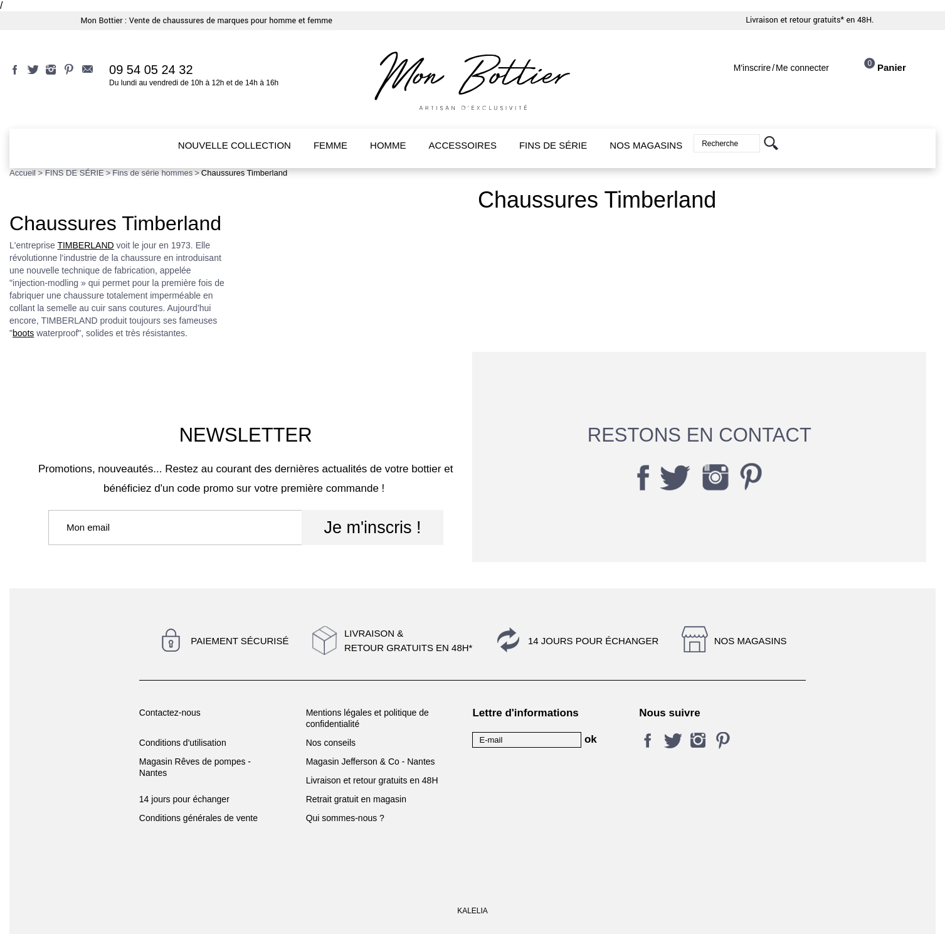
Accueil (22, 173)
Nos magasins (750, 640)
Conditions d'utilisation (182, 743)
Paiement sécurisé (239, 640)
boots (23, 333)
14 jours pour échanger (593, 640)
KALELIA (472, 910)
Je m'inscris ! (372, 527)
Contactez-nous (170, 713)
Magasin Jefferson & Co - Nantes (370, 761)
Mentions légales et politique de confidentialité (367, 718)
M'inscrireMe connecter (781, 68)
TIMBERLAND (85, 245)
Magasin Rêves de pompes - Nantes (195, 767)
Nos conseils (331, 743)
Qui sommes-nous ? (345, 818)
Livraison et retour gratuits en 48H (372, 780)
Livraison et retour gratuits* (795, 20)
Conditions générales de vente (198, 818)
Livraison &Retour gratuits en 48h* (408, 640)
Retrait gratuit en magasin (356, 799)
